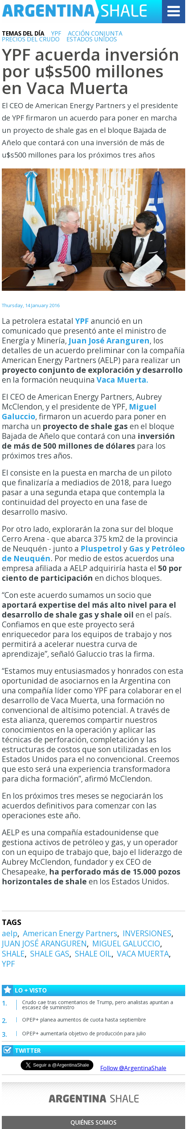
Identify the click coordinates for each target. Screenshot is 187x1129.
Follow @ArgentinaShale (133, 1068)
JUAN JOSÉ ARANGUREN (44, 943)
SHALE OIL (93, 954)
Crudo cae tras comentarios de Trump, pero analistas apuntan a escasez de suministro (97, 1005)
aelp (9, 933)
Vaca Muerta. (122, 380)
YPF (56, 33)
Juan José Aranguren (109, 340)
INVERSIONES (147, 933)
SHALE (13, 954)
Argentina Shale (74, 11)
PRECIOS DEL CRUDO (31, 39)
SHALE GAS (49, 954)
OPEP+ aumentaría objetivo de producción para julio (84, 1033)
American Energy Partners (70, 933)
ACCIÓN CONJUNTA (95, 33)
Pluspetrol (101, 548)
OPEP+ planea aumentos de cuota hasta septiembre (84, 1019)
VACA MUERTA (143, 954)
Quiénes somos (93, 1122)
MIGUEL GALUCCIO (126, 943)
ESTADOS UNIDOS (91, 39)
